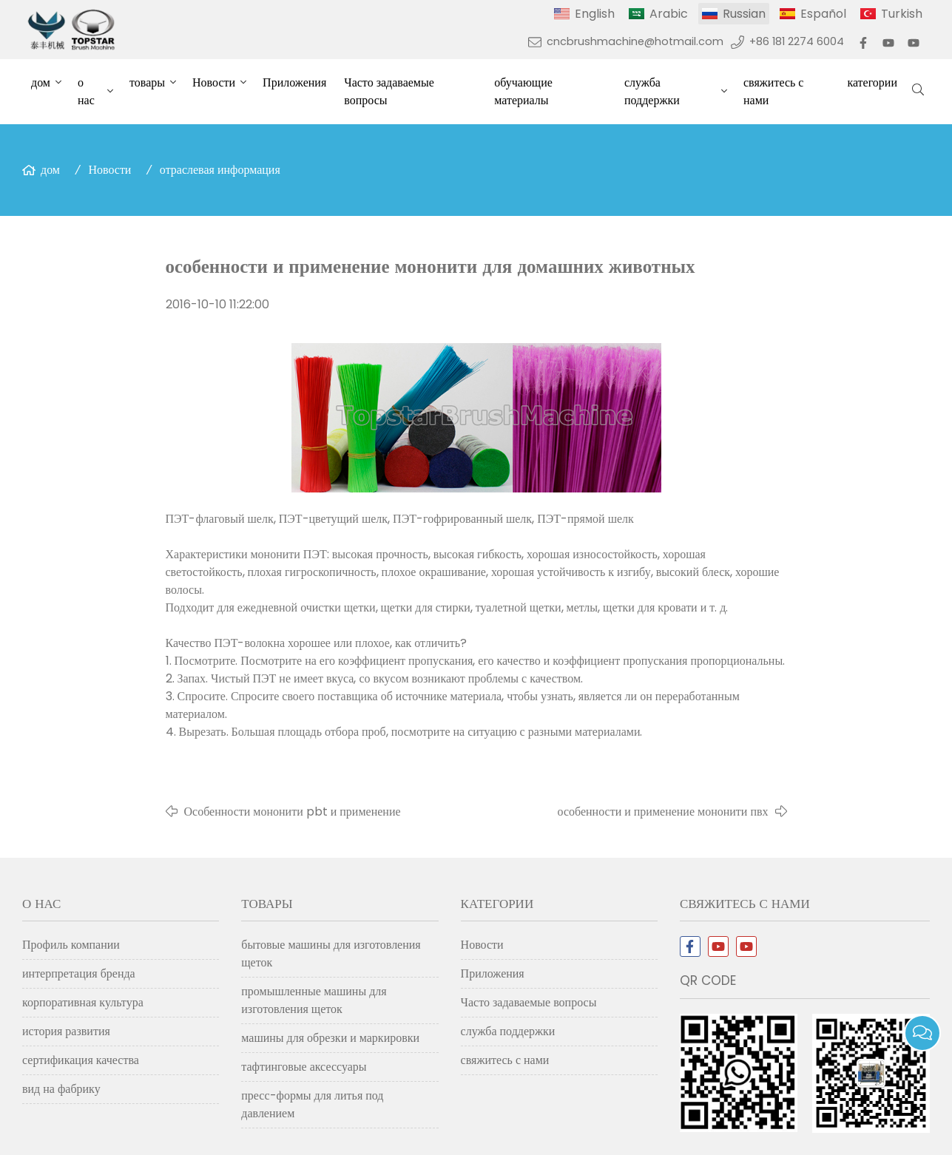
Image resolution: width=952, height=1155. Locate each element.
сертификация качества (80, 1059)
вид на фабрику (61, 1088)
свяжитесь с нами (773, 91)
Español (823, 13)
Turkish (901, 13)
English (595, 13)
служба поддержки (652, 91)
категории (872, 82)
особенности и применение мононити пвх (663, 811)
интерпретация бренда (78, 973)
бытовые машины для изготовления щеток (330, 953)
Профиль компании (71, 944)
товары (147, 82)
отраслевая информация (220, 169)
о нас (86, 91)
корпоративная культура (83, 1002)
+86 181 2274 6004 (796, 41)
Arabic (668, 13)
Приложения (294, 82)
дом (40, 82)
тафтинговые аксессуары (303, 1066)
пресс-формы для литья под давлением (312, 1104)
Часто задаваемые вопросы (389, 91)
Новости (213, 82)
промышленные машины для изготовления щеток (313, 1000)
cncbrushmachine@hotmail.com (635, 41)
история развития (66, 1031)
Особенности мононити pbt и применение (292, 811)
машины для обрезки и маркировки (330, 1037)
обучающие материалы (523, 91)
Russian (744, 13)
